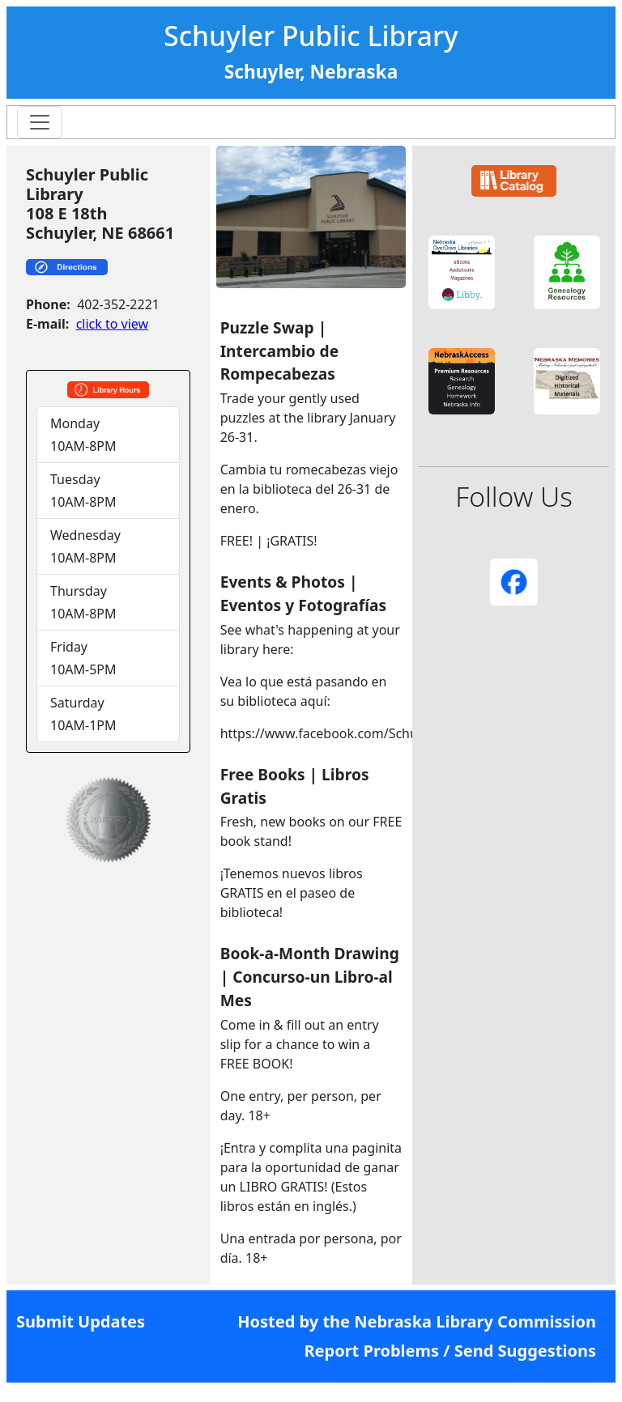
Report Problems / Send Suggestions (450, 1351)
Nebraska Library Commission (475, 1321)
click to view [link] (112, 324)
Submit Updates (80, 1321)
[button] (461, 273)
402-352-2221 (118, 304)
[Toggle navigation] (39, 122)
